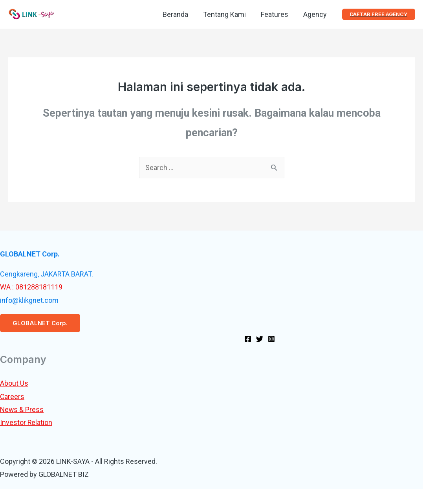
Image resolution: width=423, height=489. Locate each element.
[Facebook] (247, 338)
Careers (12, 396)
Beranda (178, 14)
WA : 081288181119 (31, 287)
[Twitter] (259, 338)
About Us (14, 383)
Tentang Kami (226, 14)
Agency (315, 14)
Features (275, 14)
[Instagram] (271, 338)
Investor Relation (26, 422)
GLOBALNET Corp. (40, 323)
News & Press (22, 409)
